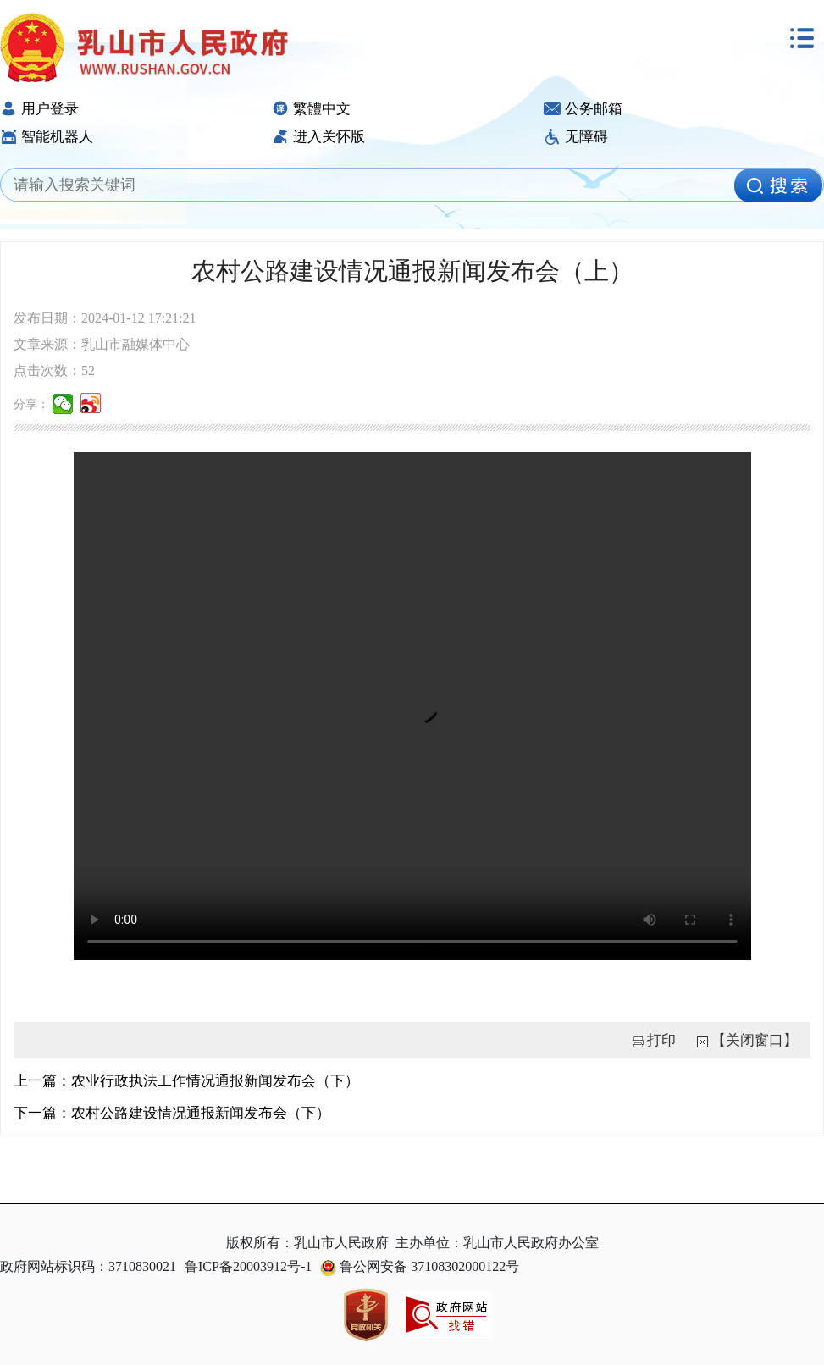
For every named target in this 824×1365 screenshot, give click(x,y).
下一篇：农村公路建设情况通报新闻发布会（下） (172, 1113)
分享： (31, 404)
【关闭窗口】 (754, 1040)
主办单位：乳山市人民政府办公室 (497, 1242)
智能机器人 (46, 137)
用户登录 (39, 109)
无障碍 (576, 137)
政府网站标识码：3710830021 (88, 1266)
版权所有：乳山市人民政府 (307, 1242)
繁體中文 (311, 109)
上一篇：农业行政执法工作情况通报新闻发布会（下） (186, 1081)
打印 (661, 1040)
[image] (778, 185)
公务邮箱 (583, 109)
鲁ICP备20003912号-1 (248, 1266)
